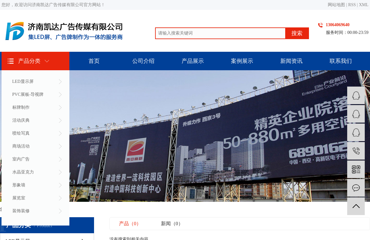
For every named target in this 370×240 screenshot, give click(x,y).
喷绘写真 (21, 133)
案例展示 (242, 61)
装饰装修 (21, 211)
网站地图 (336, 4)
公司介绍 (143, 61)
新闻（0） (172, 223)
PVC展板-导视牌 (28, 94)
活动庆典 (21, 120)
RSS (352, 4)
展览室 (18, 198)
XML (363, 4)
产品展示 (193, 61)
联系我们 (341, 61)
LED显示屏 (23, 81)
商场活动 (21, 146)
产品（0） (130, 223)
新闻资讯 (291, 61)
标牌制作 (21, 107)
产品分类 (29, 61)
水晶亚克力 (23, 172)
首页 (94, 61)
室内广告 (21, 159)
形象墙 (18, 185)
